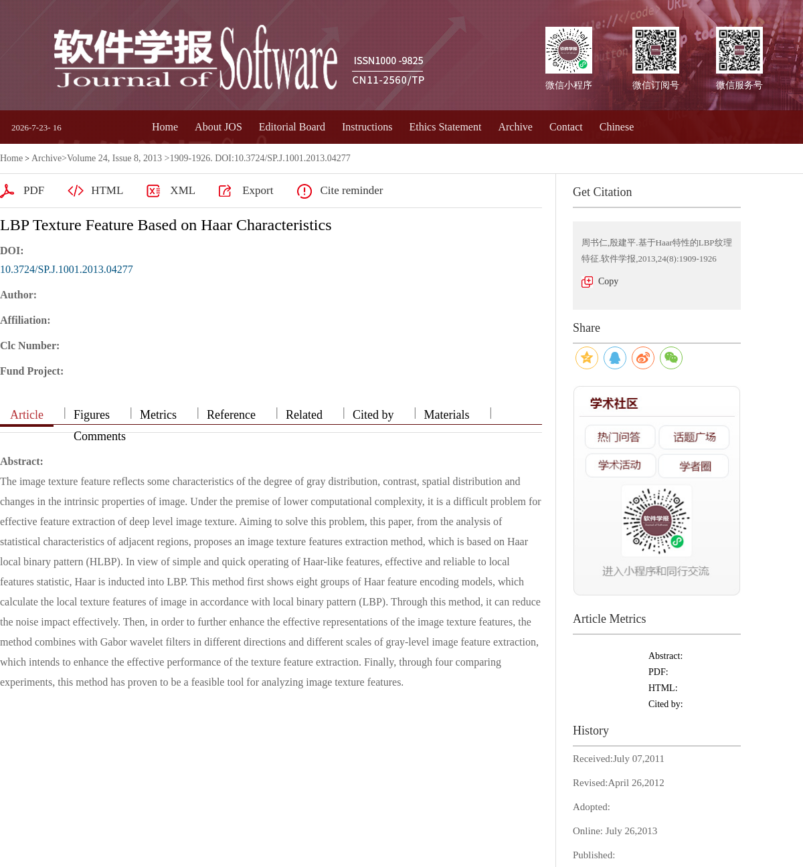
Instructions (367, 126)
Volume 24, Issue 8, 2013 (114, 158)
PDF (33, 190)
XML (182, 190)
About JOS (218, 126)
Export (257, 190)
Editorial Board (292, 126)
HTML (107, 190)
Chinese (617, 126)
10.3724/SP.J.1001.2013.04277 (66, 269)
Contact (566, 126)
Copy (608, 281)
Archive (515, 126)
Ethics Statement (445, 126)
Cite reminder (351, 190)
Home (165, 126)
